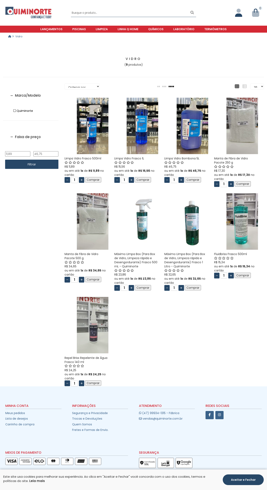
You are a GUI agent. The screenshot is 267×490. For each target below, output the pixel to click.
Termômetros (215, 29)
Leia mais (37, 482)
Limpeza (102, 29)
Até (46, 148)
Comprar (93, 180)
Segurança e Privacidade (90, 413)
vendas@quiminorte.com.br (161, 419)
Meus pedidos (15, 413)
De (17, 148)
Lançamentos (51, 29)
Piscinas (79, 29)
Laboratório (183, 29)
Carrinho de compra (19, 424)
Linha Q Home (128, 29)
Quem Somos (82, 424)
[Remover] (67, 180)
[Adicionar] (81, 180)
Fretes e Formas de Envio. (90, 430)
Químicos (156, 29)
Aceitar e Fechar (243, 481)
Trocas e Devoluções (87, 419)
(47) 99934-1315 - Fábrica (159, 413)
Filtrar (32, 164)
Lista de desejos (16, 419)
